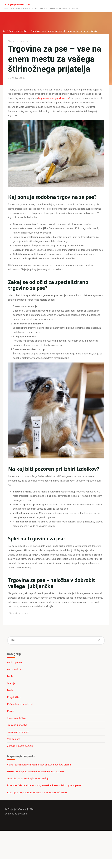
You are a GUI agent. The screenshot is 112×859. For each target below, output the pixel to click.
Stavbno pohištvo (16, 740)
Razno (10, 733)
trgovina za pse (19, 634)
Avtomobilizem (15, 691)
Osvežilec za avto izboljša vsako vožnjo (28, 801)
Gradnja (11, 705)
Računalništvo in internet (20, 726)
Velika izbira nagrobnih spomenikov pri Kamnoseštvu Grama (39, 787)
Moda (10, 712)
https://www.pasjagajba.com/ (54, 109)
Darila (10, 698)
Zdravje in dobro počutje (20, 768)
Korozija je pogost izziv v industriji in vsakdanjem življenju (37, 815)
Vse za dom (13, 761)
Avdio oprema (14, 684)
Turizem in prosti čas (18, 754)
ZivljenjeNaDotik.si (18, 4)
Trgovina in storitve (18, 31)
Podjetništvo (14, 719)
